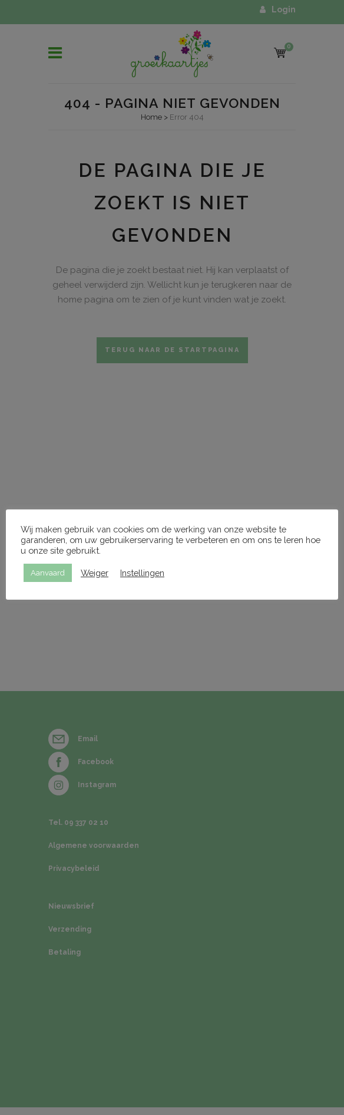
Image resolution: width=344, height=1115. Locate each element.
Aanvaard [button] (48, 572)
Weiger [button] (94, 573)
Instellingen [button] (142, 573)
